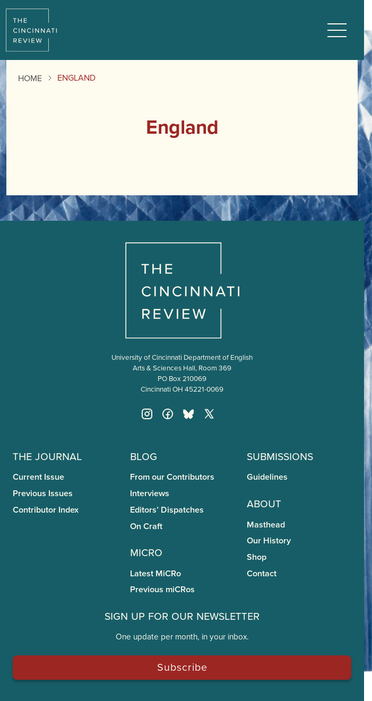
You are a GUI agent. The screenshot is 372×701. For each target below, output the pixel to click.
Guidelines (267, 477)
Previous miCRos (162, 589)
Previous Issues (43, 493)
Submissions (280, 455)
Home (30, 78)
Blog (143, 455)
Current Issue (38, 477)
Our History (269, 540)
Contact (261, 573)
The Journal (47, 455)
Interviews (149, 493)
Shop (256, 557)
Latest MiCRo (155, 573)
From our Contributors (172, 477)
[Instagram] (147, 414)
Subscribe (182, 667)
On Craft (146, 526)
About (264, 503)
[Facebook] (167, 414)
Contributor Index (46, 510)
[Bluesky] (188, 414)
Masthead (266, 524)
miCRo (146, 551)
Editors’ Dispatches (167, 510)
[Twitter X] (209, 414)
